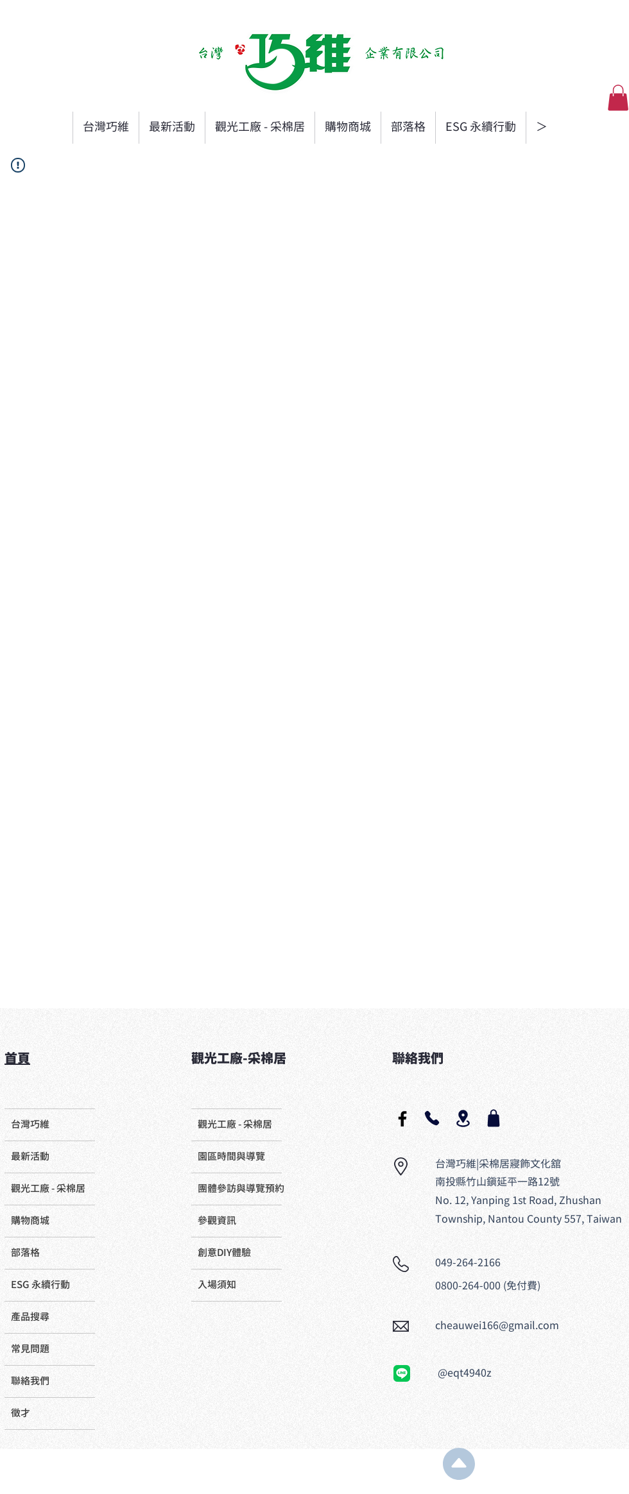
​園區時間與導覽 (231, 1156)
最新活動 (30, 1156)
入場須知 (217, 1285)
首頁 (17, 1058)
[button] (618, 98)
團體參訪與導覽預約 (240, 1189)
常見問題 (30, 1349)
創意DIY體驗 (224, 1253)
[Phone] (432, 1118)
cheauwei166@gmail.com (497, 1326)
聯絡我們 (30, 1381)
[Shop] (493, 1118)
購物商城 (30, 1221)
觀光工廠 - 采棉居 (48, 1189)
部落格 (25, 1253)
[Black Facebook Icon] (402, 1118)
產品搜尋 (30, 1317)
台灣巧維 (30, 1124)
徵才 (20, 1413)
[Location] (462, 1118)
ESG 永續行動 (40, 1285)
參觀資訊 (217, 1221)
